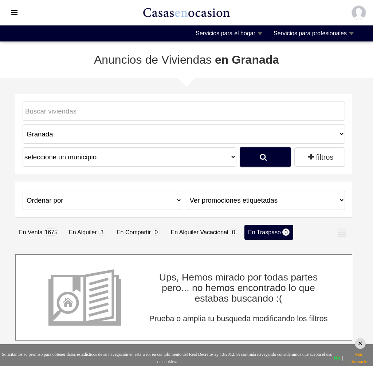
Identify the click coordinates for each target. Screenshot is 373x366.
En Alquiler (87, 232)
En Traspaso (269, 232)
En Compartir (138, 232)
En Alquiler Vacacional (204, 232)
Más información (359, 358)
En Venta (38, 232)
